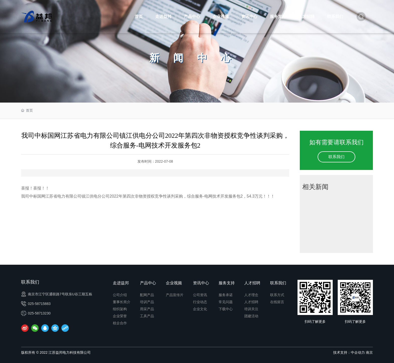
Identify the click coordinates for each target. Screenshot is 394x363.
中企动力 (358, 352)
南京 (369, 352)
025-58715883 (36, 304)
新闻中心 (197, 57)
